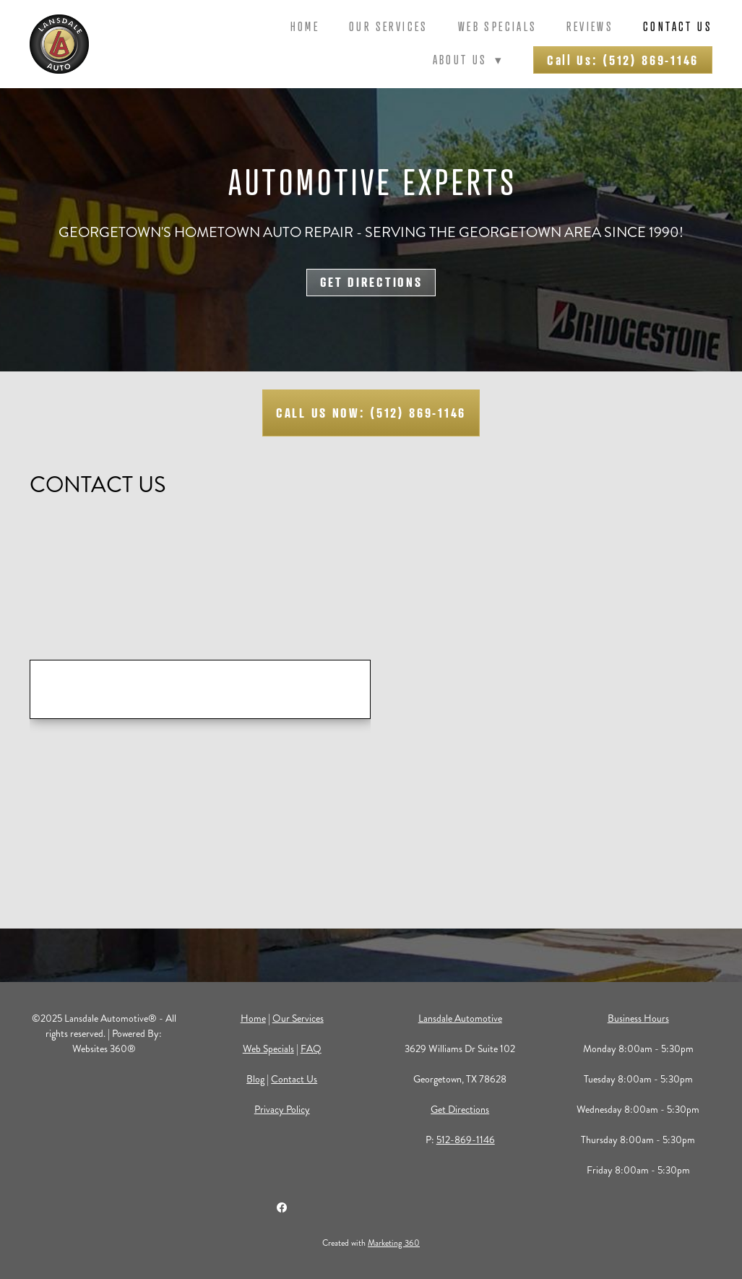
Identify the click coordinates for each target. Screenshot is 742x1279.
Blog (255, 1079)
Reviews (589, 26)
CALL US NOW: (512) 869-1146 (371, 413)
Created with (371, 1243)
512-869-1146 (465, 1140)
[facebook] (281, 1207)
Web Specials (498, 26)
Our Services (388, 26)
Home (305, 26)
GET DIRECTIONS (371, 282)
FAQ (311, 1049)
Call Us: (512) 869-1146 (623, 60)
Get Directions (460, 1109)
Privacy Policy (282, 1109)
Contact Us (677, 26)
